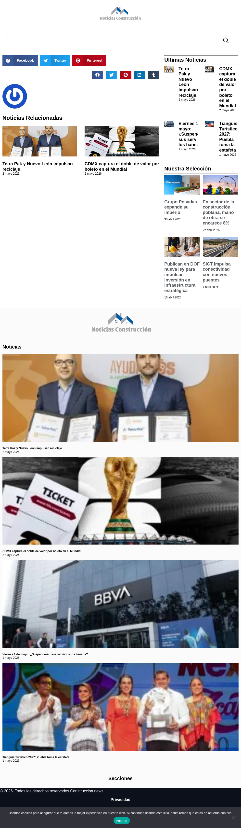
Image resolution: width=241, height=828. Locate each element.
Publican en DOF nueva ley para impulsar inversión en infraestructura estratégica (182, 277)
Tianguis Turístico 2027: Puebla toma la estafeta (228, 137)
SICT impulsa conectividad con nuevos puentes (217, 272)
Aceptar (121, 821)
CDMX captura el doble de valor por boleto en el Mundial (122, 166)
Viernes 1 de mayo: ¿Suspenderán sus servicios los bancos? (193, 134)
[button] (6, 38)
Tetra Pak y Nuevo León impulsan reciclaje (188, 82)
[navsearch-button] (224, 41)
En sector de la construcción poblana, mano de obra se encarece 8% (218, 212)
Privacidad (120, 800)
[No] (233, 817)
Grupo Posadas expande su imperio (180, 207)
